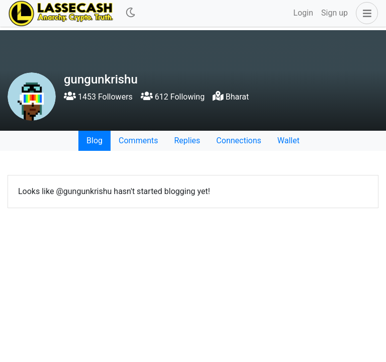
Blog (94, 140)
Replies (187, 140)
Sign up (334, 13)
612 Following (173, 97)
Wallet (288, 140)
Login (303, 13)
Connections (238, 140)
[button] (365, 13)
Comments (138, 140)
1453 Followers (98, 97)
